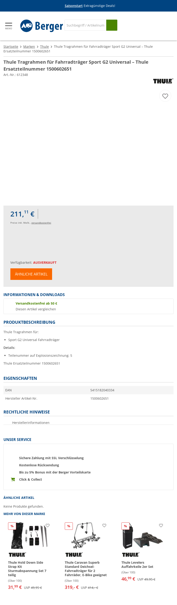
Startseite (10, 46)
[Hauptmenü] (9, 26)
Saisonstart (74, 5)
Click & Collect (30, 479)
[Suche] (85, 25)
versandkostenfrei (41, 222)
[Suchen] (111, 25)
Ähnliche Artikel (31, 274)
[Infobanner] (89, 6)
